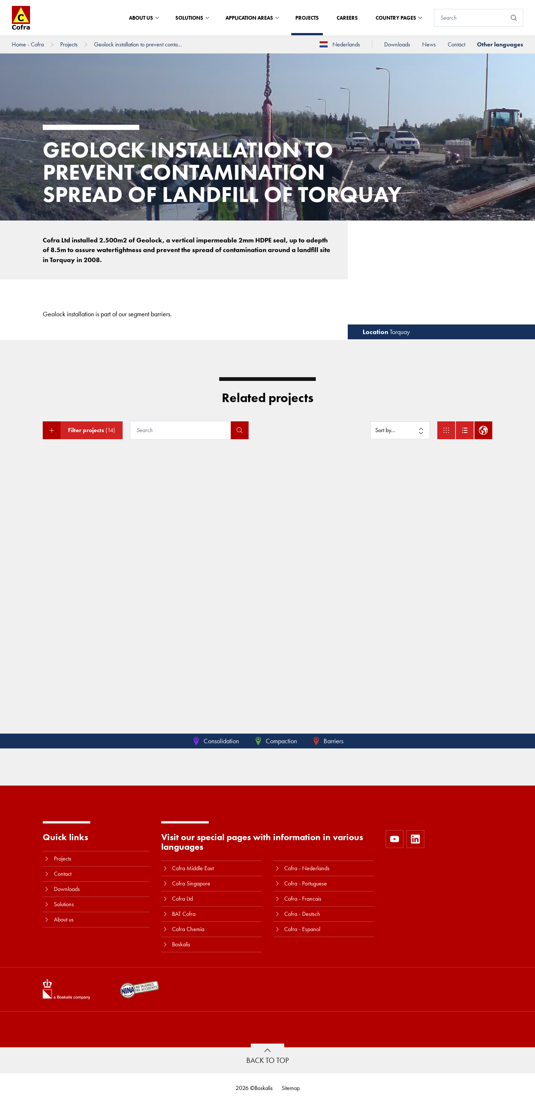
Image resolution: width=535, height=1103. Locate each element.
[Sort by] (400, 430)
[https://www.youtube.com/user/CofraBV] (394, 839)
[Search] (470, 17)
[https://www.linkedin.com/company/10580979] (415, 839)
